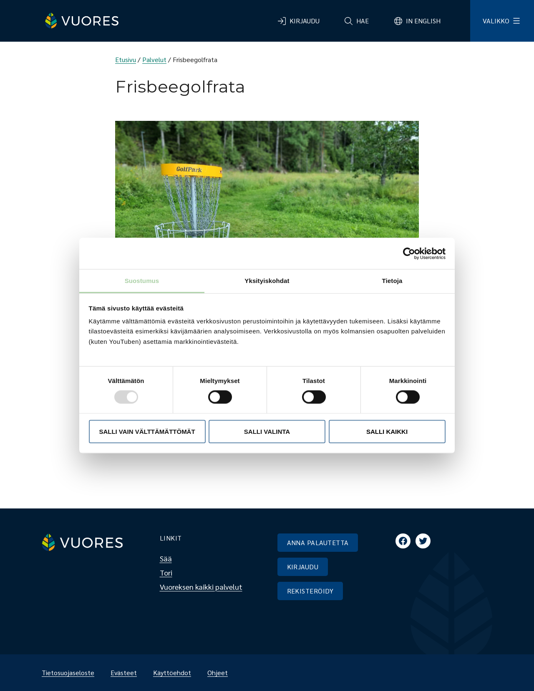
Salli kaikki (387, 431)
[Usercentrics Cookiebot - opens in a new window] (409, 253)
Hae (362, 20)
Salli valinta (267, 431)
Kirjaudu (305, 20)
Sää (166, 558)
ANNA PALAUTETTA (318, 542)
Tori (166, 572)
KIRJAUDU (303, 566)
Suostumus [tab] (142, 280)
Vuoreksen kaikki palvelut (201, 586)
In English (423, 20)
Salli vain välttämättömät (147, 431)
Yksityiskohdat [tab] (266, 280)
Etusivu (125, 59)
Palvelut (154, 59)
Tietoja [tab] (392, 280)
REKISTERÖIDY (310, 590)
